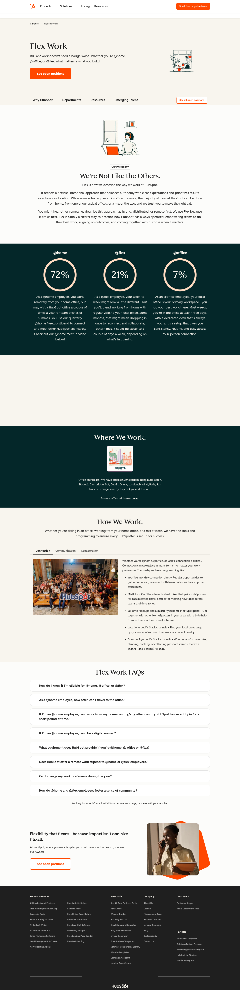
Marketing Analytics (77, 930)
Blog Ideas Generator (121, 930)
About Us (148, 903)
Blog (146, 930)
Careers (34, 23)
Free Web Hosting (75, 941)
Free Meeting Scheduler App (44, 909)
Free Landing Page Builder (80, 936)
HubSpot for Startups (187, 955)
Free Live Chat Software (78, 925)
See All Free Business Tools (124, 903)
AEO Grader (116, 909)
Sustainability (150, 936)
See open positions (54, 73)
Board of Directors (153, 919)
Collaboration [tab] (89, 550)
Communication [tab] (66, 550)
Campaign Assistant (120, 958)
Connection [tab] (43, 550)
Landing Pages (74, 909)
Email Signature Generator (123, 925)
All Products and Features (42, 903)
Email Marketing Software (42, 936)
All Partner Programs (187, 939)
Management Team (153, 914)
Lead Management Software (43, 941)
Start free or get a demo (193, 6)
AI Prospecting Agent (40, 947)
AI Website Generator (40, 930)
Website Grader (118, 914)
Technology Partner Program (190, 950)
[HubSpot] (32, 6)
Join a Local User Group (188, 909)
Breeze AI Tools (37, 914)
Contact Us (149, 941)
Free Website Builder (77, 903)
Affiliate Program (185, 960)
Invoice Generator (119, 936)
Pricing (85, 6)
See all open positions (192, 100)
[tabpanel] (120, 606)
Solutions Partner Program (189, 944)
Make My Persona (119, 919)
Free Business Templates (122, 941)
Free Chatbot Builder (77, 919)
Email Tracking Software (41, 919)
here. (135, 498)
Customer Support (185, 903)
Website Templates (120, 952)
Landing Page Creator (121, 963)
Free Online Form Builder (79, 914)
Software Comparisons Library (125, 947)
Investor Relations (152, 925)
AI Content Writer (38, 925)
